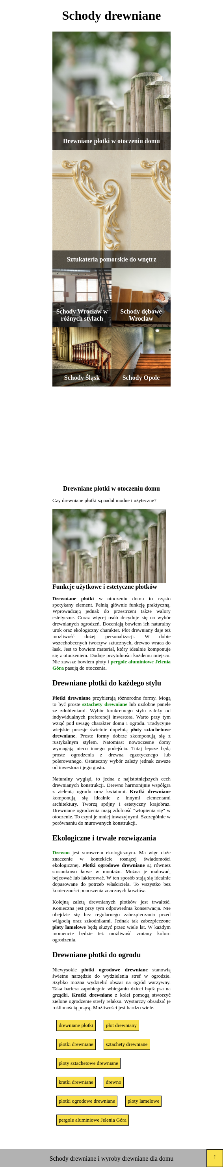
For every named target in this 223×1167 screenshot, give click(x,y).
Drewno (61, 852)
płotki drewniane (76, 1044)
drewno (113, 1082)
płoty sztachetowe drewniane (88, 1063)
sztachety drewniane (105, 704)
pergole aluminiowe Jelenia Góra (92, 1120)
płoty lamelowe (144, 1101)
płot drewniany (121, 1025)
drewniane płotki (76, 1025)
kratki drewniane (76, 1082)
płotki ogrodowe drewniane (87, 1101)
